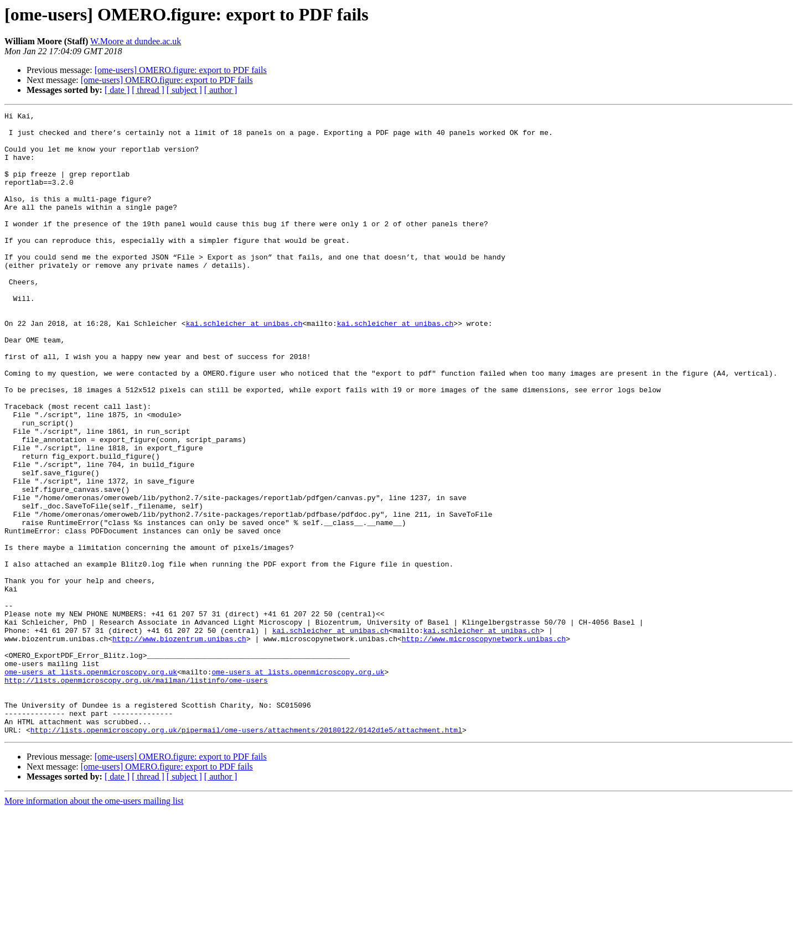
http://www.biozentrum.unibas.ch (179, 745)
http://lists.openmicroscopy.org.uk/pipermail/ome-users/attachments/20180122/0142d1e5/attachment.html (246, 854)
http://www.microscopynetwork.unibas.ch (484, 745)
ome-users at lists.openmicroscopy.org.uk (90, 784)
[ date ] (117, 90)
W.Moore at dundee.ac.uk (135, 41)
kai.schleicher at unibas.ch (244, 366)
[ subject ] (184, 90)
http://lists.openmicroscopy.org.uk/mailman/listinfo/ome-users (136, 794)
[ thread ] (148, 90)
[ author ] (220, 90)
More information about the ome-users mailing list (94, 925)
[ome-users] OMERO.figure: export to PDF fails (181, 70)
